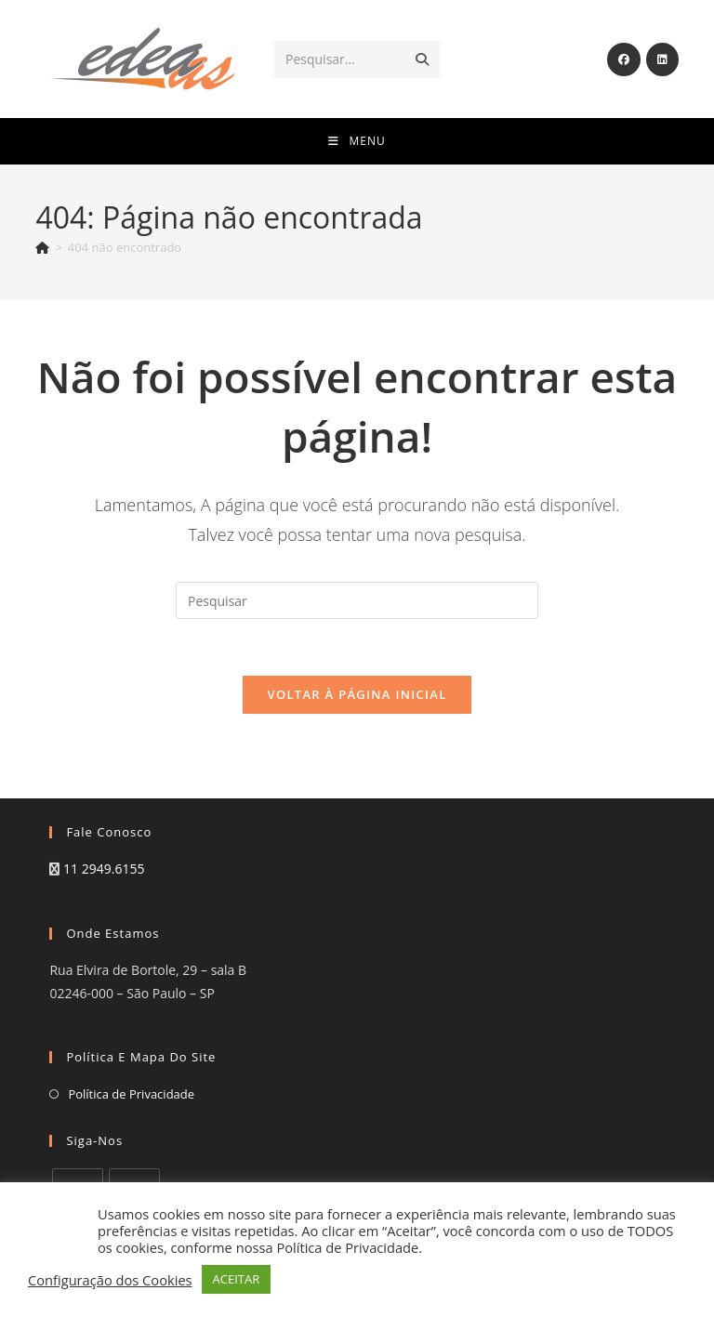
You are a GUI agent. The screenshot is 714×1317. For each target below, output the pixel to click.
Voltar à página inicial (356, 694)
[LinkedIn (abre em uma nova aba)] (662, 59)
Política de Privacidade (131, 1094)
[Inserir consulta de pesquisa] (357, 600)
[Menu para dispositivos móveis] (356, 141)
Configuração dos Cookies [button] (110, 1279)
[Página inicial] (42, 247)
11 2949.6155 (103, 868)
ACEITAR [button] (236, 1279)
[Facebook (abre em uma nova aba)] (624, 59)
